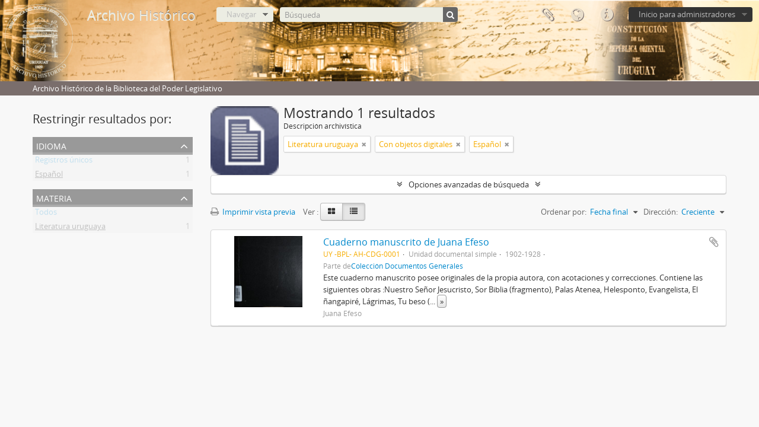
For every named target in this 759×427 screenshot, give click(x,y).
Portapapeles (547, 15)
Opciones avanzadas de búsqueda (469, 184)
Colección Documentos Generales (407, 265)
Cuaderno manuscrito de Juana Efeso (406, 241)
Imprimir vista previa (253, 211)
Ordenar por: (563, 211)
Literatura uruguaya (70, 228)
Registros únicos (64, 162)
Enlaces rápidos (606, 15)
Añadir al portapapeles (714, 242)
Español (49, 176)
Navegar (241, 14)
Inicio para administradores (687, 14)
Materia (54, 197)
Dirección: (660, 211)
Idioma (577, 15)
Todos (46, 214)
